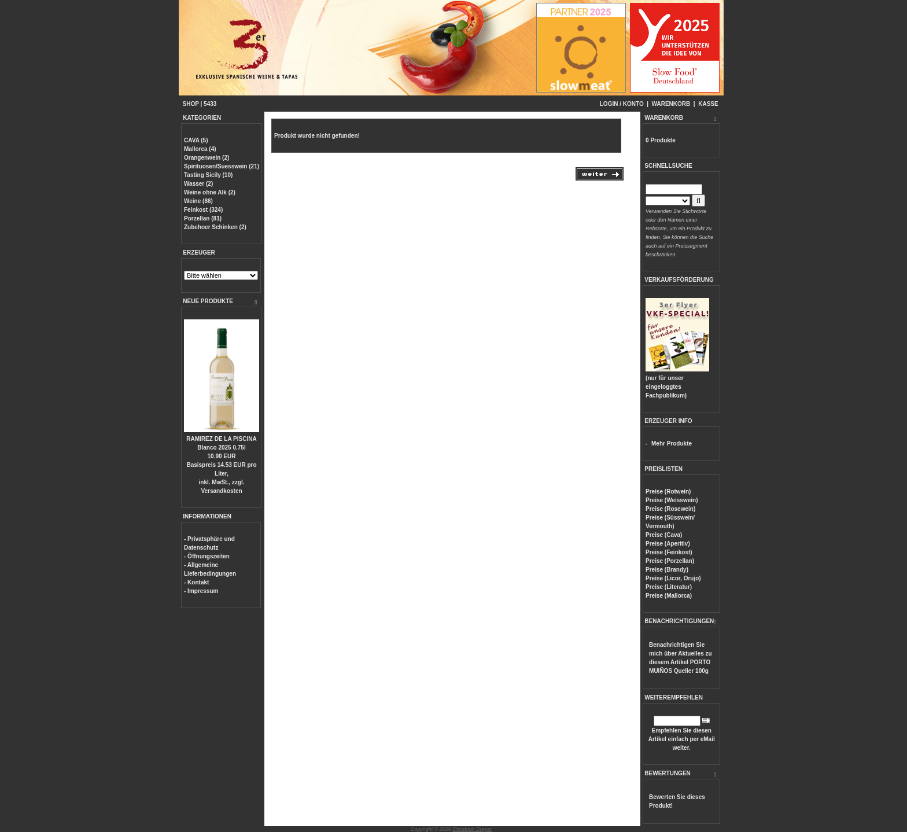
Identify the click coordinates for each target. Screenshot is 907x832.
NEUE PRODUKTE (208, 301)
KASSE (708, 104)
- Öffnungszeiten (207, 556)
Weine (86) (198, 201)
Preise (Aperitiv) (668, 543)
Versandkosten (221, 491)
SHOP (191, 104)
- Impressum (201, 591)
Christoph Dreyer (472, 829)
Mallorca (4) (200, 149)
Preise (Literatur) (669, 587)
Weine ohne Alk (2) (209, 192)
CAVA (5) (196, 140)
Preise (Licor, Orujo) (673, 578)
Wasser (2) (198, 184)
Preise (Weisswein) (672, 500)
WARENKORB (671, 104)
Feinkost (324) (203, 210)
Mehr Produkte (671, 443)
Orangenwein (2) (206, 157)
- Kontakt (196, 582)
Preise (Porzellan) (670, 561)
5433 (210, 104)
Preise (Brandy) (667, 569)
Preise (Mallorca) (669, 595)
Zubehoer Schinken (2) (215, 227)
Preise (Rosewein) (670, 509)
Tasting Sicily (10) (208, 175)
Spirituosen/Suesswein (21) (221, 166)
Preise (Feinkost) (669, 552)
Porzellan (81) (203, 218)
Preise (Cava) (664, 535)
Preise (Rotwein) (668, 491)
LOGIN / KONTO (622, 104)
